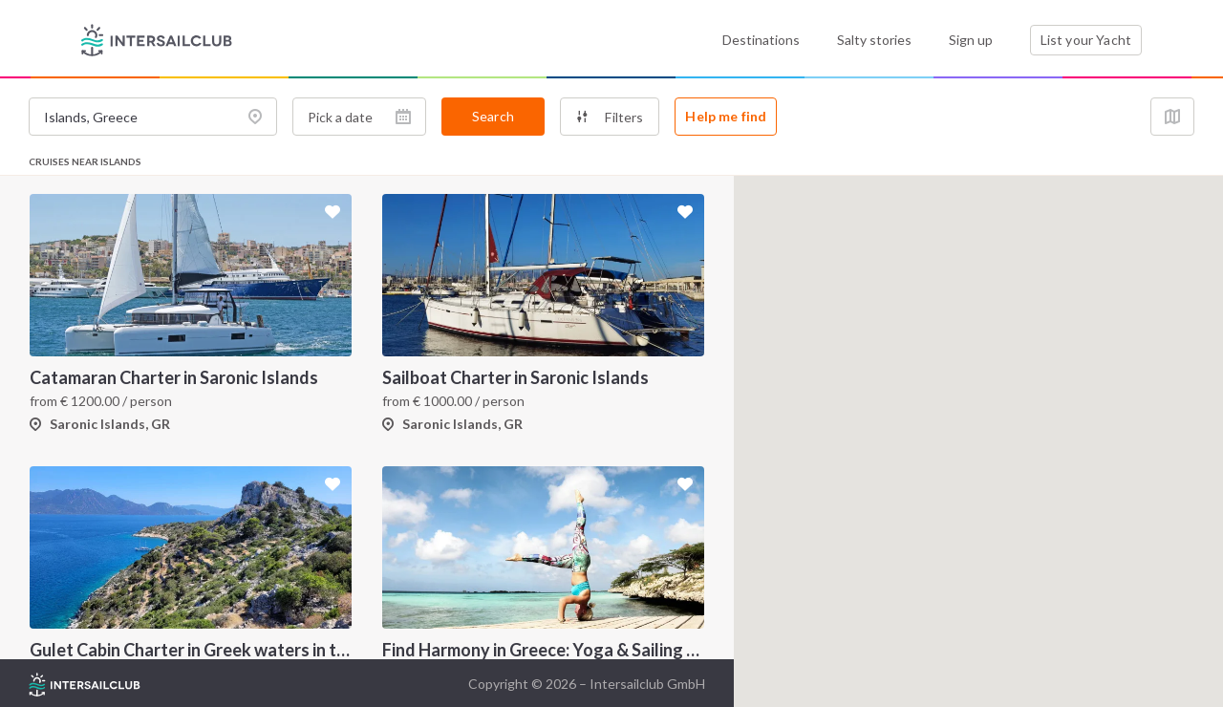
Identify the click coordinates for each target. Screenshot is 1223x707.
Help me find (725, 116)
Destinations (761, 40)
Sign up (971, 40)
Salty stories (874, 40)
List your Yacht (1086, 40)
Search (493, 116)
